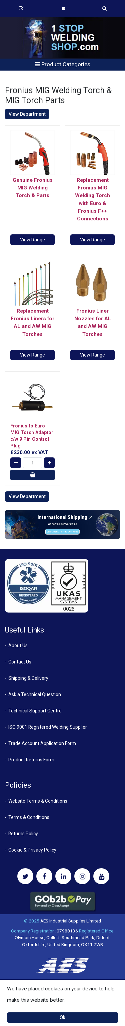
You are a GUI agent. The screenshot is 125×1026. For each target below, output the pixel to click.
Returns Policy (23, 833)
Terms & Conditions (28, 817)
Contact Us (19, 661)
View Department (27, 114)
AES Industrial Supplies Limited (70, 920)
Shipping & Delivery (28, 678)
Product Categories (62, 64)
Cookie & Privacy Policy (32, 850)
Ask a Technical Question (34, 694)
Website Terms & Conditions (37, 801)
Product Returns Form (31, 759)
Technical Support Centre (35, 710)
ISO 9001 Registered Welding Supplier (47, 727)
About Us (18, 645)
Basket (63, 8)
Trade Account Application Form (42, 743)
